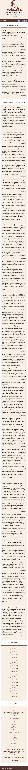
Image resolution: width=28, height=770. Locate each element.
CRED (14, 726)
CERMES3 (14, 717)
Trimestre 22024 (14, 660)
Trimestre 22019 (14, 691)
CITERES (14, 724)
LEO (14, 756)
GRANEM (14, 740)
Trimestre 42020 (14, 682)
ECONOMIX (14, 734)
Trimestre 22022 (14, 673)
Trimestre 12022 (14, 674)
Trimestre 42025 (14, 651)
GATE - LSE (14, 738)
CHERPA (14, 721)
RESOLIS (14, 759)
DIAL (14, 731)
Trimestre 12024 (14, 662)
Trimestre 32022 (14, 671)
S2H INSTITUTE (14, 760)
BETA (14, 710)
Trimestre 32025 (14, 652)
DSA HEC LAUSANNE (14, 732)
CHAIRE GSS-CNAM (14, 718)
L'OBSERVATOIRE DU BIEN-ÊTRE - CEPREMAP (14, 757)
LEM (14, 754)
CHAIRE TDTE (14, 720)
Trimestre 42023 (14, 663)
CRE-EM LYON (14, 727)
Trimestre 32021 (14, 677)
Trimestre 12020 (14, 687)
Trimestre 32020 (14, 684)
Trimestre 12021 (14, 681)
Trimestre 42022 (14, 670)
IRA (14, 745)
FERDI (14, 735)
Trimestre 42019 (14, 688)
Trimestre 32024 (14, 659)
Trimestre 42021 (14, 676)
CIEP (14, 723)
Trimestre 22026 (14, 648)
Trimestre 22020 (14, 685)
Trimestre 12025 (14, 656)
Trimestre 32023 (14, 665)
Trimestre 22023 (14, 667)
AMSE (14, 709)
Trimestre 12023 (14, 668)
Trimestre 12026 (14, 649)
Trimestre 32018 (14, 696)
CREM (14, 729)
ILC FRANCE (14, 743)
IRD (14, 746)
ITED (14, 748)
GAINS (14, 737)
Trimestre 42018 (14, 695)
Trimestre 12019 (14, 693)
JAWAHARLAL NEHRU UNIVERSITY (14, 749)
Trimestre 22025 (14, 654)
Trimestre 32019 (14, 690)
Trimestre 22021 (14, 679)
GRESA (14, 742)
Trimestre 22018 (14, 698)
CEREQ (14, 715)
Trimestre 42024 (14, 657)
